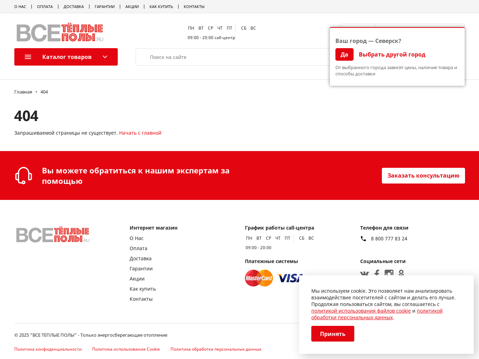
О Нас (20, 6)
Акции (132, 6)
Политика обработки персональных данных (215, 349)
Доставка (74, 6)
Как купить (161, 6)
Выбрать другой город (392, 54)
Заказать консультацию (423, 175)
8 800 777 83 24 (389, 238)
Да (344, 54)
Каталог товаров (58, 57)
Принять (333, 334)
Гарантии (105, 6)
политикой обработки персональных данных (377, 314)
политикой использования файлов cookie (361, 310)
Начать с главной (140, 132)
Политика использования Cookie (126, 349)
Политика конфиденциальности (48, 349)
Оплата (45, 6)
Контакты (194, 6)
